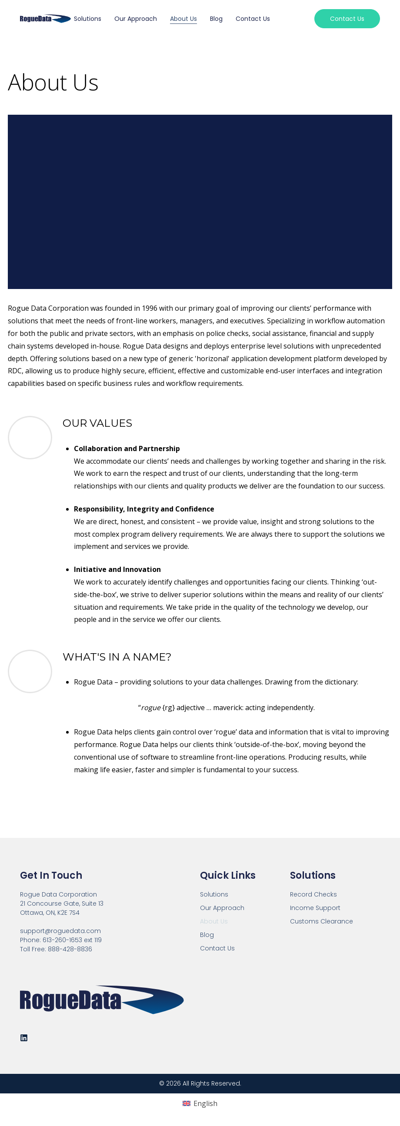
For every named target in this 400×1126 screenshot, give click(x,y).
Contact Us (253, 18)
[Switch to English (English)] (199, 1103)
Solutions (87, 18)
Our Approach (135, 18)
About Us (183, 18)
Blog (216, 18)
